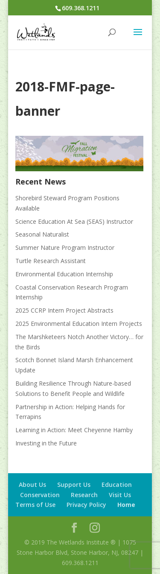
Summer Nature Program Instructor (64, 247)
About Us (32, 484)
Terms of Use (35, 505)
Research (84, 495)
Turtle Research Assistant (50, 261)
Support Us (73, 484)
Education (117, 484)
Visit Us (120, 495)
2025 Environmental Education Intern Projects (78, 323)
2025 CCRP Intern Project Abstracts (64, 310)
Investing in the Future (46, 443)
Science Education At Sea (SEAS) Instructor (74, 221)
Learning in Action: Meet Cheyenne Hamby (74, 430)
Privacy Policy (86, 505)
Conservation (40, 495)
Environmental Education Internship (64, 274)
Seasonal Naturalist (42, 234)
